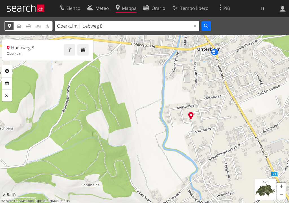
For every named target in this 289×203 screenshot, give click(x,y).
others (65, 201)
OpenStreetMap (47, 201)
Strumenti (7, 96)
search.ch (10, 201)
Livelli (7, 83)
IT (263, 8)
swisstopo (26, 201)
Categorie (7, 71)
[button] (281, 187)
